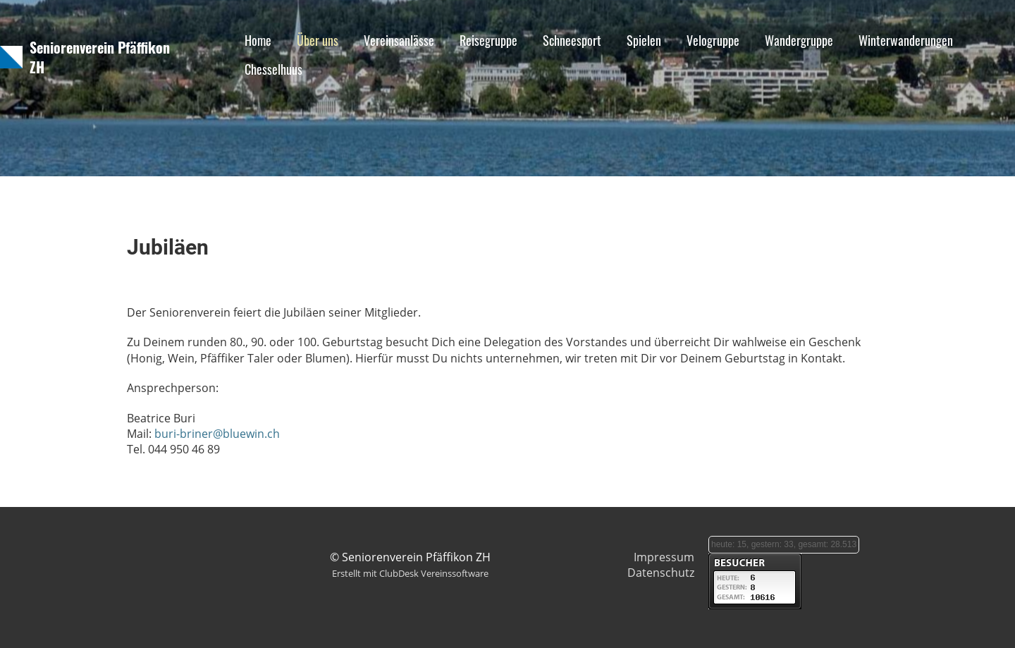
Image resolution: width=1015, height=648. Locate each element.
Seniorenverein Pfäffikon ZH (100, 57)
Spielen (644, 40)
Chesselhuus (273, 69)
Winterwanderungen (906, 40)
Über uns (317, 40)
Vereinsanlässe (399, 40)
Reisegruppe (488, 40)
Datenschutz (660, 572)
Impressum (664, 557)
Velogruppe (713, 40)
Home (258, 40)
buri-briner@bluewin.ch (217, 433)
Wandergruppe (799, 40)
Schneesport (572, 40)
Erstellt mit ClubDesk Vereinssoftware (410, 573)
